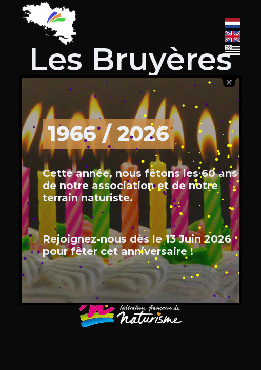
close (229, 82)
